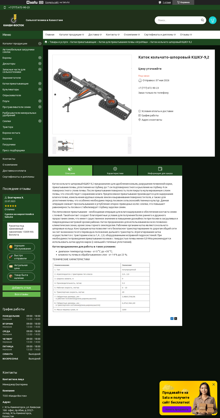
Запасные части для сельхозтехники (14, 70)
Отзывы (184, 34)
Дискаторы (9, 63)
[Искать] (202, 20)
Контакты (111, 34)
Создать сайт (52, 2)
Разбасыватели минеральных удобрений (19, 114)
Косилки (7, 138)
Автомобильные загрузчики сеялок (18, 50)
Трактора (8, 127)
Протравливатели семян (17, 107)
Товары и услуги (59, 42)
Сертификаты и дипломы (158, 34)
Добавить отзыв (21, 287)
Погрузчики (9, 144)
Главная (50, 34)
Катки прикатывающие (83, 42)
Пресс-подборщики (14, 150)
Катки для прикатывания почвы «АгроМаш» (123, 42)
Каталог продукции (70, 34)
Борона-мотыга (11, 132)
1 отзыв (167, 2)
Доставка (93, 34)
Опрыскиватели (12, 95)
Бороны (7, 57)
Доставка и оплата (14, 170)
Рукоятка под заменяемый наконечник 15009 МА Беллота (21, 230)
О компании (130, 34)
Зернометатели (12, 77)
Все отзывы (21, 294)
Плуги (6, 101)
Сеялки (7, 121)
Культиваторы (11, 89)
